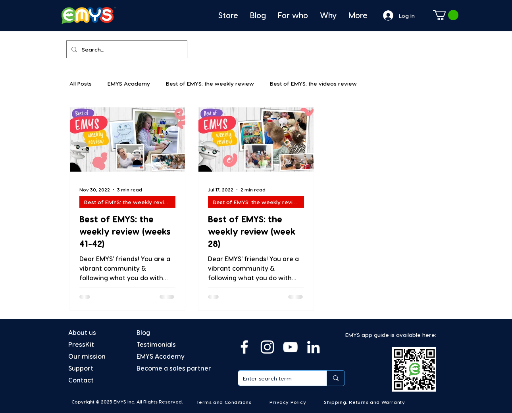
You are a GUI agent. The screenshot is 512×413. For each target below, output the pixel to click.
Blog (143, 332)
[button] (445, 15)
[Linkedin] (313, 347)
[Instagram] (267, 347)
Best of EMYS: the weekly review (210, 83)
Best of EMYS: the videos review (313, 83)
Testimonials (156, 344)
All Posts (80, 83)
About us (82, 332)
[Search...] (126, 49)
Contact (81, 380)
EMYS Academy (129, 83)
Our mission (87, 356)
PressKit (81, 344)
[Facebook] (244, 347)
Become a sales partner (174, 368)
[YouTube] (290, 347)
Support (80, 368)
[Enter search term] (276, 378)
